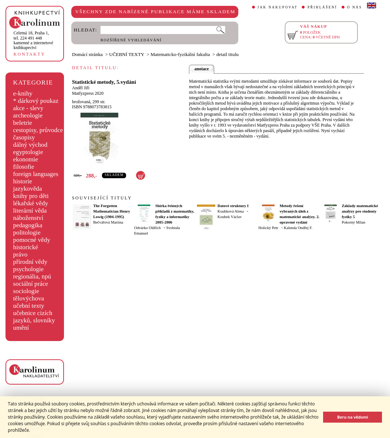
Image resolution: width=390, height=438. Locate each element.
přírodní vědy (30, 261)
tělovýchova (28, 298)
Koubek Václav (229, 217)
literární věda (30, 210)
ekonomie (25, 159)
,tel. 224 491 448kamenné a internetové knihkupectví (33, 40)
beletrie (22, 122)
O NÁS (354, 7)
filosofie (23, 166)
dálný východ (30, 144)
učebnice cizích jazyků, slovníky (34, 317)
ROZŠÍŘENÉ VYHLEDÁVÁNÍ (131, 40)
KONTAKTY (29, 54)
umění (21, 327)
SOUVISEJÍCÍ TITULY (102, 198)
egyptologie (28, 152)
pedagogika (27, 225)
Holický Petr (268, 228)
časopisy (24, 137)
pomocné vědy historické (31, 243)
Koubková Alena (230, 211)
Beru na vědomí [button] (352, 417)
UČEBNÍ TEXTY (126, 54)
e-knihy (23, 93)
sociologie (26, 291)
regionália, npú (32, 276)
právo (20, 254)
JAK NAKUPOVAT (278, 7)
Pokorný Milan (353, 222)
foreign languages (35, 174)
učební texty (28, 305)
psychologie (28, 269)
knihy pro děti (31, 195)
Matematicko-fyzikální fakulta (180, 54)
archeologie (28, 115)
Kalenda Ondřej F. (298, 228)
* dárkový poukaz (35, 100)
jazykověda (27, 188)
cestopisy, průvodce (38, 130)
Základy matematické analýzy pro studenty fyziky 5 (360, 211)
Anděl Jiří (81, 87)
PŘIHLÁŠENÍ (322, 7)
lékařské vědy (30, 203)
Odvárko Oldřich (147, 228)
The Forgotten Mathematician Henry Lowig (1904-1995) (111, 211)
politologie (27, 232)
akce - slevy (28, 108)
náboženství (28, 217)
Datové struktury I (233, 206)
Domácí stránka (87, 54)
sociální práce (30, 283)
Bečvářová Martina (108, 222)
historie (22, 181)
